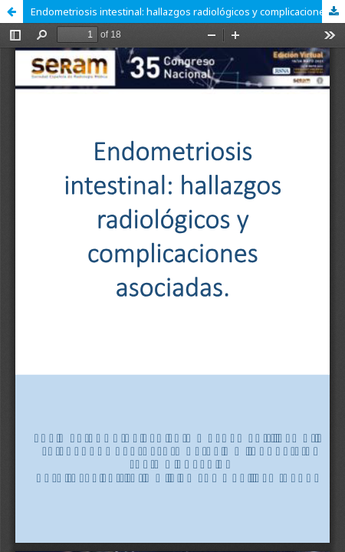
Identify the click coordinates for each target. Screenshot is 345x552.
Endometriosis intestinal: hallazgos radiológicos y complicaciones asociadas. (188, 11)
